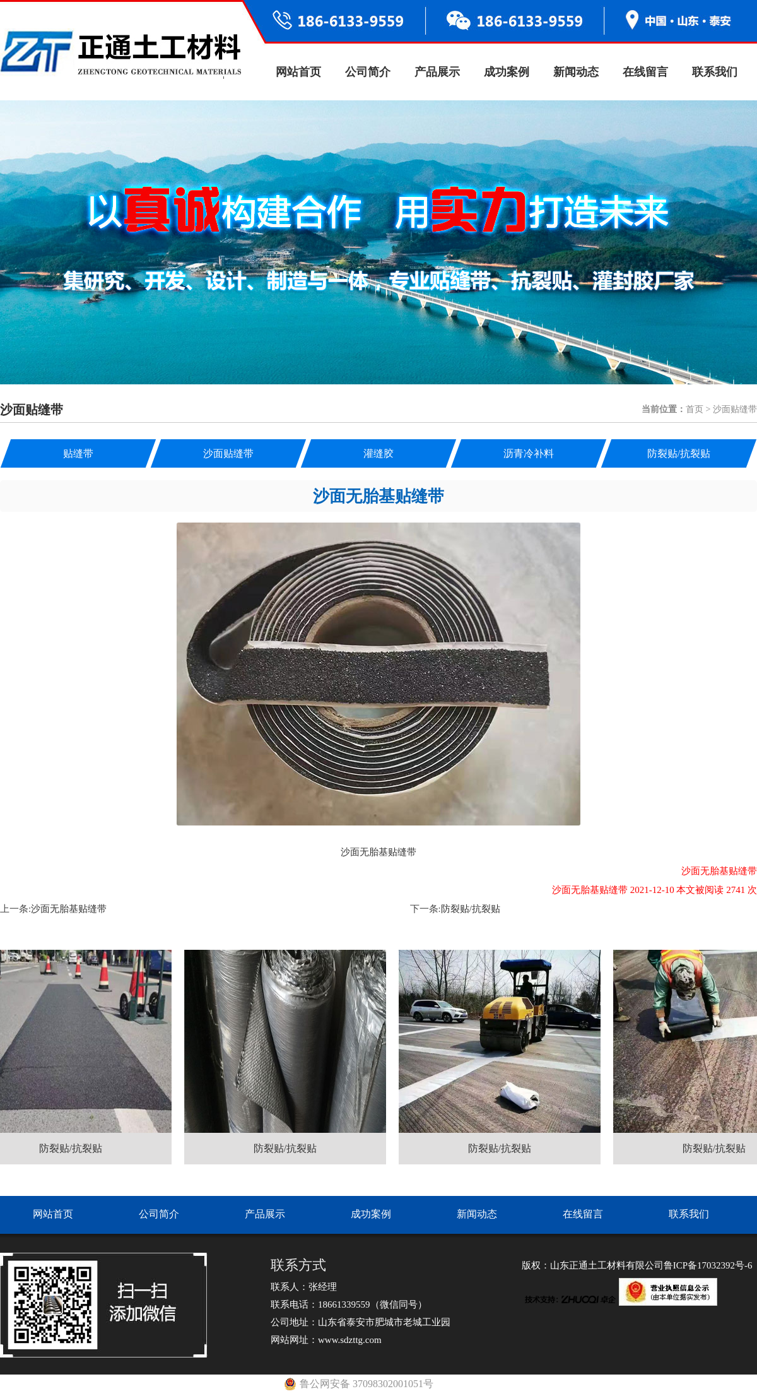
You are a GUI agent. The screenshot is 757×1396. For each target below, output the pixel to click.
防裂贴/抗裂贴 (470, 909)
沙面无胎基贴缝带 (69, 909)
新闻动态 (576, 72)
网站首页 (298, 72)
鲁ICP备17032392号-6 (708, 1265)
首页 (694, 409)
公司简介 (367, 72)
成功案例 (506, 72)
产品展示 (437, 72)
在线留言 (645, 72)
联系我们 (714, 72)
